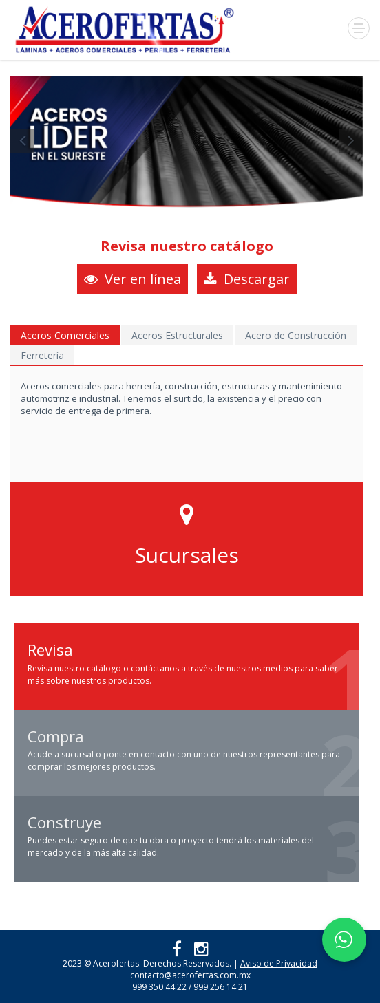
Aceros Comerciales (65, 335)
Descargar (247, 279)
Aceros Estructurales (177, 335)
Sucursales (187, 555)
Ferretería (42, 355)
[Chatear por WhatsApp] (344, 940)
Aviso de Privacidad (278, 963)
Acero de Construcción (295, 335)
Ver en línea (132, 279)
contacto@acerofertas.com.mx (190, 975)
